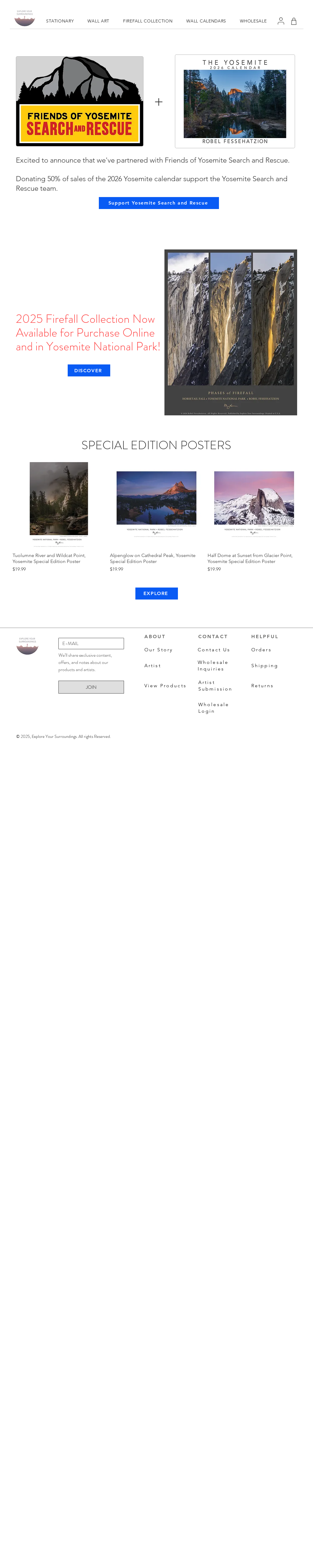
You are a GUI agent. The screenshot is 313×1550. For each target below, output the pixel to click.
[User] (281, 21)
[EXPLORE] (156, 594)
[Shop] (294, 21)
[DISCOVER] (89, 370)
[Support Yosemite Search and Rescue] (159, 203)
